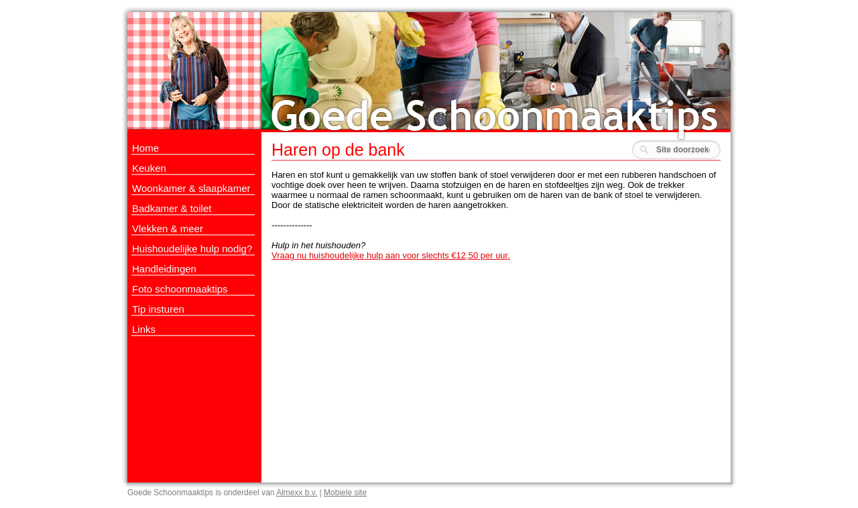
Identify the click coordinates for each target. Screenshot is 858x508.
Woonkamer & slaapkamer (191, 188)
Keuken (149, 168)
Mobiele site (345, 492)
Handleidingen (164, 268)
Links (144, 329)
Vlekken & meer (167, 228)
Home (145, 148)
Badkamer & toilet (171, 208)
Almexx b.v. (296, 492)
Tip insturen (158, 309)
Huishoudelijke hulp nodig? (192, 248)
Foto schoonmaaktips (180, 289)
